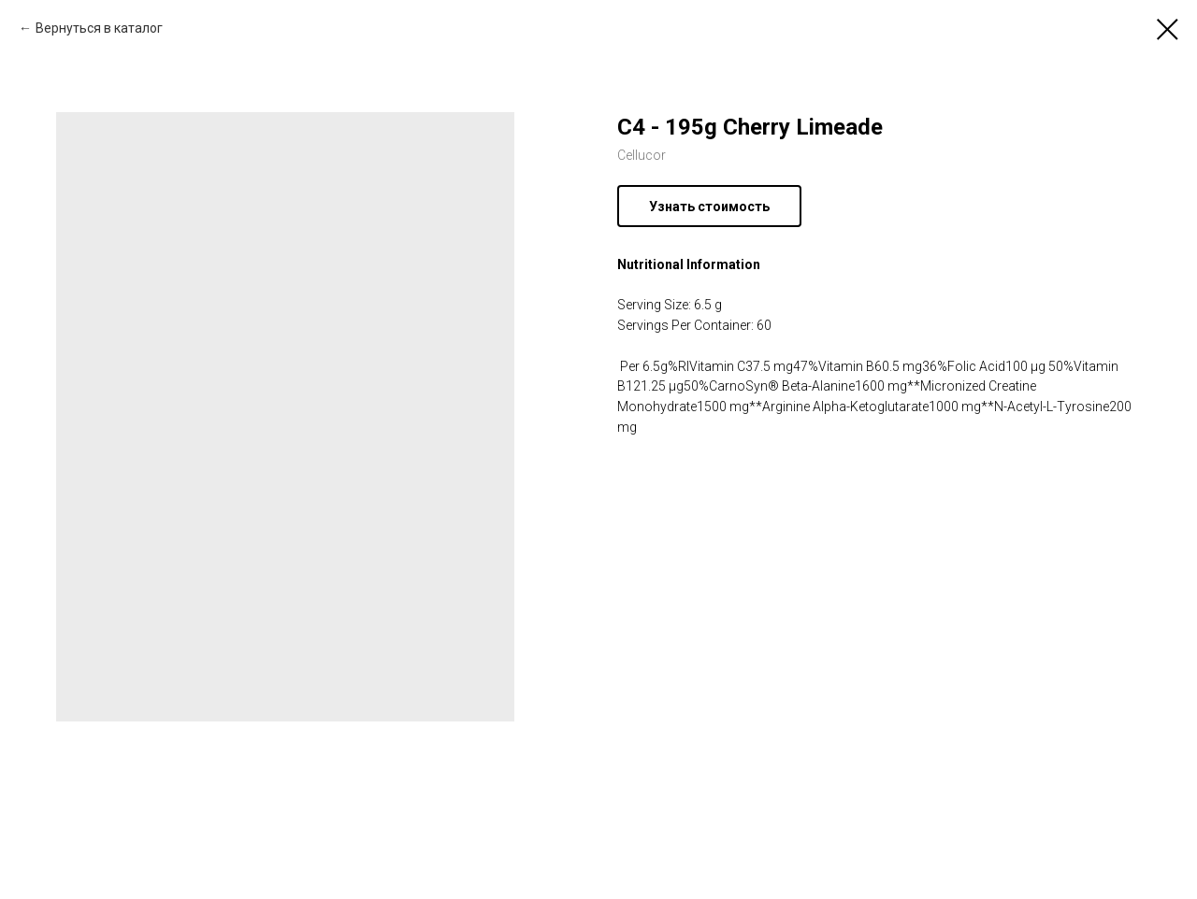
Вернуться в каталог (99, 28)
